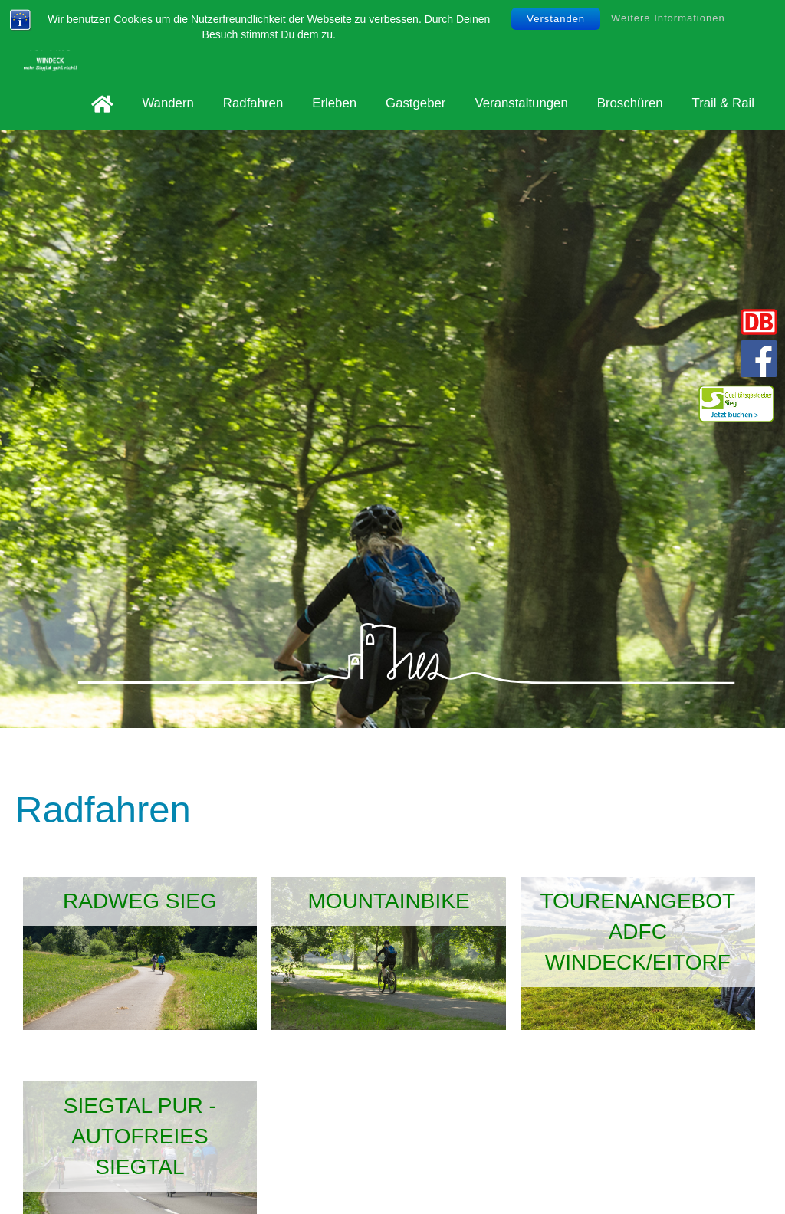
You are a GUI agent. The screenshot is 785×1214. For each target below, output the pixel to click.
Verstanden (556, 19)
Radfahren (253, 103)
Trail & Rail (723, 103)
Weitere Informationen (668, 18)
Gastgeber (415, 103)
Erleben (334, 103)
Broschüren (630, 103)
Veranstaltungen (521, 103)
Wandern (167, 103)
